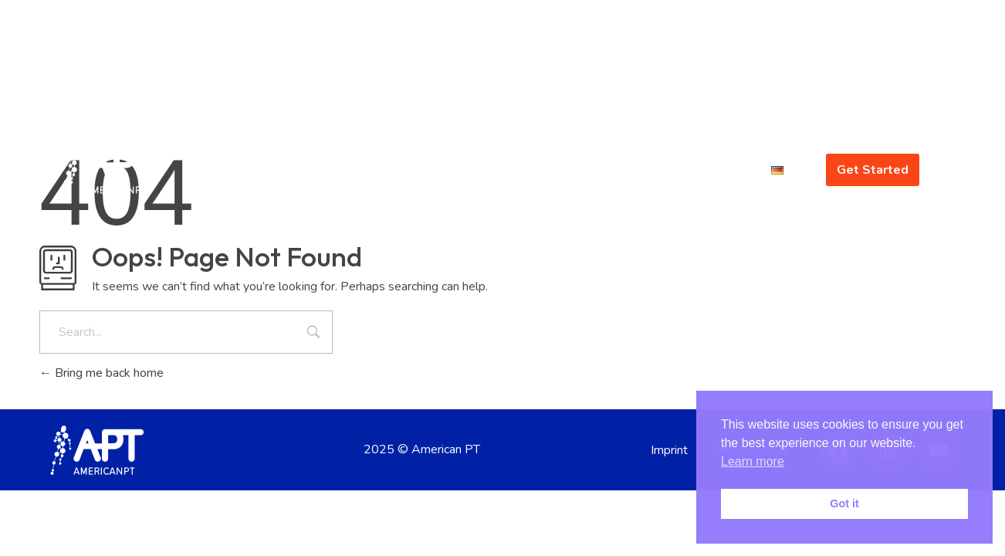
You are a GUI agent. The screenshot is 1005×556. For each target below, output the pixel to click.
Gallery (680, 169)
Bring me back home (101, 372)
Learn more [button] (752, 461)
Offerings (547, 169)
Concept (468, 169)
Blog (735, 169)
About (621, 169)
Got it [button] (844, 503)
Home (405, 169)
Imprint (669, 450)
